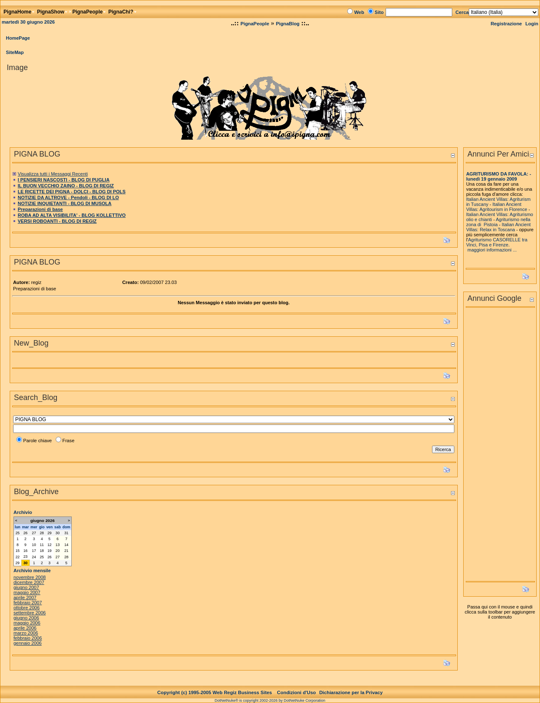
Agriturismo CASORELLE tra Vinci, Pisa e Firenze (496, 242)
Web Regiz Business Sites (242, 692)
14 (66, 545)
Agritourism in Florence (503, 209)
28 (42, 533)
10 (34, 545)
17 (34, 551)
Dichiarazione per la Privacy (351, 692)
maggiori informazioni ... (492, 249)
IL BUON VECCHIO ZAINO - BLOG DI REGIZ (66, 185)
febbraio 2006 (28, 638)
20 (58, 551)
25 (18, 533)
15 (18, 551)
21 (66, 551)
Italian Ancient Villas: (488, 214)
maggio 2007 (27, 592)
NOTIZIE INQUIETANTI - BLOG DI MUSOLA (64, 203)
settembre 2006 (30, 612)
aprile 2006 (25, 627)
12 (49, 545)
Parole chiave (37, 440)
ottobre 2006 (27, 607)
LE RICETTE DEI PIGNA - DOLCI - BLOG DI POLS (72, 191)
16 (25, 551)
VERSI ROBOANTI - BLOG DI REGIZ (57, 221)
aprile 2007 (25, 597)
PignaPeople (254, 23)
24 (34, 557)
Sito (379, 12)
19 (49, 551)
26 (25, 533)
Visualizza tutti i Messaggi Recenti (53, 173)
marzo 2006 (26, 632)
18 (42, 551)
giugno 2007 (26, 587)
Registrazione (506, 23)
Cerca (462, 12)
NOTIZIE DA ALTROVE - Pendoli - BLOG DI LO (68, 197)
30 (58, 533)
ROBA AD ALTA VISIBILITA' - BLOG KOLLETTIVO (72, 215)
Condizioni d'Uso (296, 692)
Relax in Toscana (497, 229)
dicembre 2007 (29, 582)
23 (25, 556)
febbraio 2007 (28, 602)
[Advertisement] (500, 446)
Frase (68, 440)
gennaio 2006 (28, 643)
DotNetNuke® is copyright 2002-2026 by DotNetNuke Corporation (270, 700)
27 (34, 533)
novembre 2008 (30, 577)
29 (49, 533)
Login (531, 23)
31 (66, 533)
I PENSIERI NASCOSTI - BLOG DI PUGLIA (64, 179)
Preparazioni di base (40, 209)
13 (58, 545)
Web (359, 12)
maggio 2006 (27, 622)
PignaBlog (288, 23)
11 (42, 545)
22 (18, 557)
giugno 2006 (26, 617)
